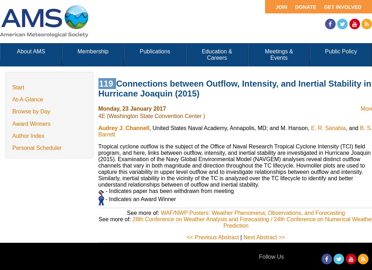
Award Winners (31, 124)
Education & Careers (217, 54)
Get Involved (342, 7)
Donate (305, 7)
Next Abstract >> (264, 237)
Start (18, 87)
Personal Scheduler (37, 148)
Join (282, 7)
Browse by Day (31, 111)
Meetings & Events (279, 54)
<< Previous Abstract (213, 237)
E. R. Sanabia (328, 128)
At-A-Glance (27, 99)
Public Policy (341, 51)
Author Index (28, 136)
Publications (155, 51)
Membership (92, 51)
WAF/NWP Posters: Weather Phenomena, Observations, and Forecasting (253, 213)
